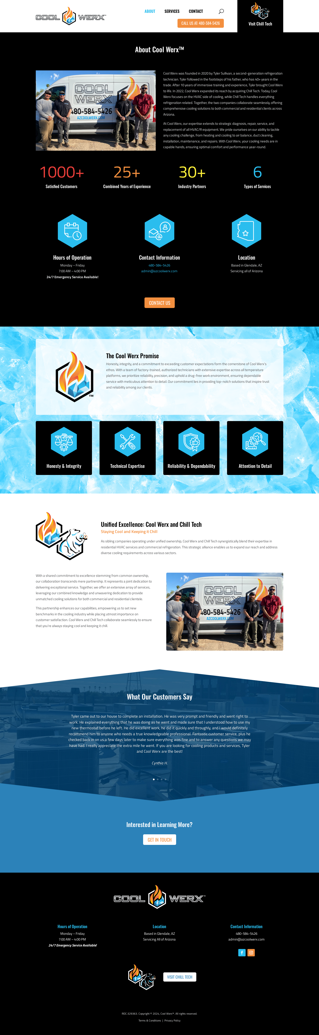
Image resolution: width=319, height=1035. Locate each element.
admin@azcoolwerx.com (159, 271)
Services (172, 11)
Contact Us (159, 302)
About (150, 11)
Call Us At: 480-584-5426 (200, 23)
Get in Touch (160, 839)
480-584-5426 (159, 265)
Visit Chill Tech (260, 24)
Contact (196, 11)
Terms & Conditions (150, 1020)
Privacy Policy (172, 1020)
